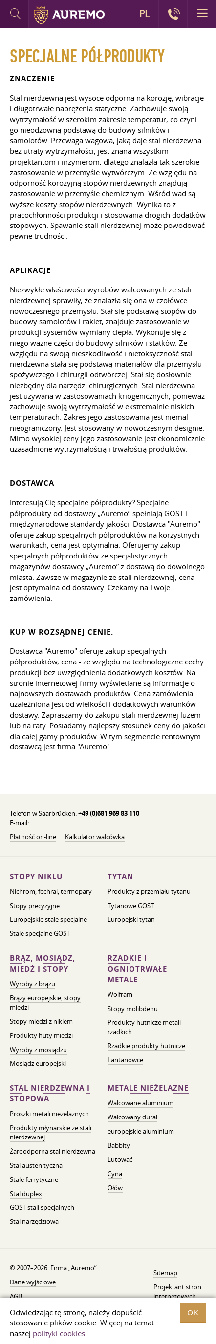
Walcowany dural (132, 1117)
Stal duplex (26, 1193)
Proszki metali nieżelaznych (49, 1113)
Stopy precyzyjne (35, 905)
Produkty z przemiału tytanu (149, 891)
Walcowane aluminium (140, 1102)
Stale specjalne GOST (40, 933)
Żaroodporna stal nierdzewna (52, 1151)
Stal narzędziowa (34, 1221)
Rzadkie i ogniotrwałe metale (137, 969)
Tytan (120, 876)
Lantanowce (125, 1059)
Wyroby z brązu (32, 983)
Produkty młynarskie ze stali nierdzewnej (50, 1132)
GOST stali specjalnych (42, 1207)
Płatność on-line (33, 836)
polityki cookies (59, 1333)
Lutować (120, 1159)
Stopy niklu (36, 876)
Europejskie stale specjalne (48, 919)
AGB (16, 1296)
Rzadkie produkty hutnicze (146, 1045)
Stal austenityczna (36, 1165)
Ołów (115, 1187)
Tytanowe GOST (131, 905)
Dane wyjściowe (33, 1282)
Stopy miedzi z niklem (41, 1021)
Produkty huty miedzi (41, 1035)
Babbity (119, 1145)
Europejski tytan (131, 919)
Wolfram (120, 994)
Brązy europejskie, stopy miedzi (45, 1002)
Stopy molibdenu (133, 1008)
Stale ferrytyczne (34, 1179)
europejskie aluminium (141, 1131)
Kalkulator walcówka (95, 836)
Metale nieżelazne (148, 1088)
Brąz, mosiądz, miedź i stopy (42, 963)
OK (193, 1312)
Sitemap (165, 1272)
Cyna (115, 1173)
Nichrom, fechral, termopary (51, 891)
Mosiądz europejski (38, 1063)
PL (144, 13)
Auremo (69, 15)
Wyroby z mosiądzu (38, 1049)
